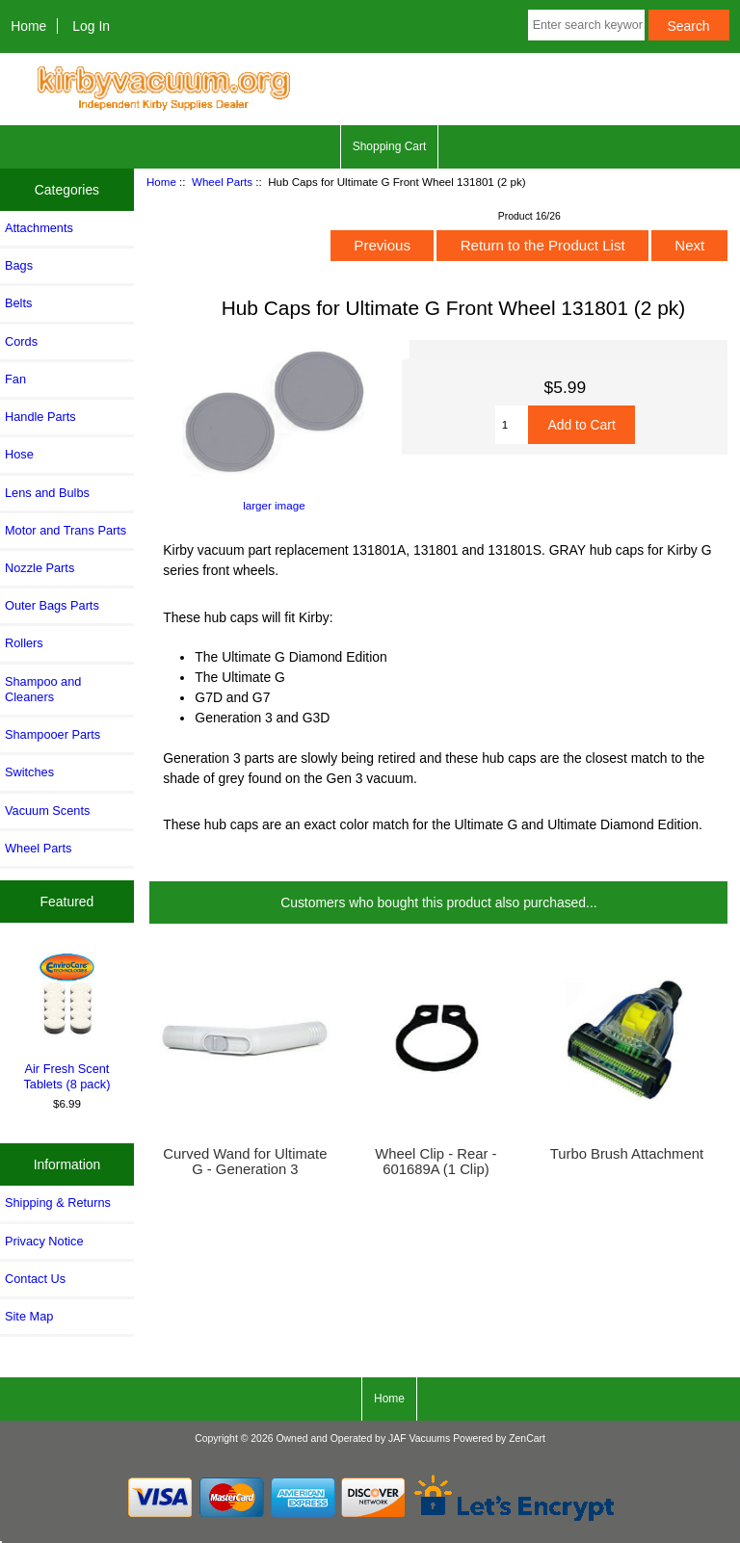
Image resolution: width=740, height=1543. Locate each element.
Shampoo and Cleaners (43, 689)
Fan (15, 379)
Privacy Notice (44, 1241)
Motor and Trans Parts (65, 530)
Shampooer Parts (52, 734)
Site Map (29, 1316)
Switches (29, 772)
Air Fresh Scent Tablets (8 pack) (67, 1020)
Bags (19, 265)
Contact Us (35, 1278)
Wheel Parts (222, 181)
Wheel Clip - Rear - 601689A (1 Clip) (435, 1161)
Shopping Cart (390, 146)
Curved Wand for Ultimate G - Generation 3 (245, 1161)
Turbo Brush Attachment (626, 1154)
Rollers (24, 643)
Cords (21, 341)
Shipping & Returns (58, 1202)
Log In (91, 26)
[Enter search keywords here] (586, 25)
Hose (19, 454)
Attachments (39, 228)
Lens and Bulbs (47, 492)
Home (28, 26)
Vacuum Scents (47, 810)
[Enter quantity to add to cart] (512, 424)
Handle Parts (40, 416)
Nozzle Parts (39, 568)
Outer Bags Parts (52, 605)
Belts (18, 303)
